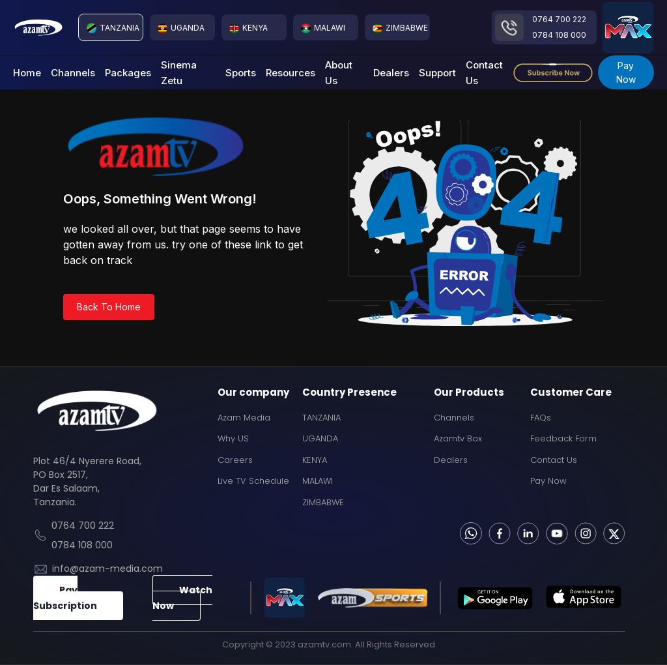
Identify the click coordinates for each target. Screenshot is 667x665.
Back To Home (109, 306)
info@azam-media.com (107, 568)
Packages (128, 72)
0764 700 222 (559, 19)
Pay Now (626, 72)
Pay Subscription (65, 598)
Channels (73, 72)
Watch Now (182, 598)
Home (27, 72)
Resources (290, 72)
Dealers (391, 72)
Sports (240, 72)
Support (437, 72)
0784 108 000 (559, 35)
